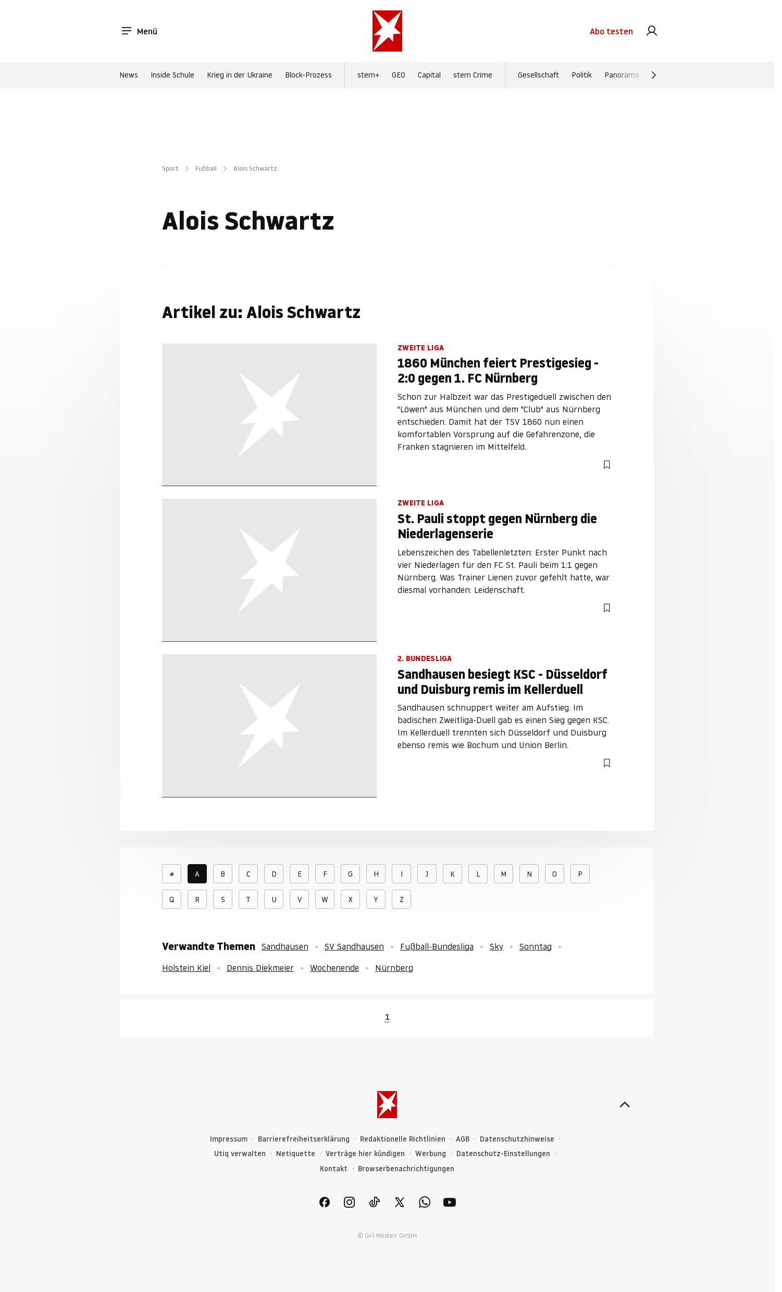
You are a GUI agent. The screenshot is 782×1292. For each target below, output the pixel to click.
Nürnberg (394, 967)
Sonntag (535, 946)
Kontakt (333, 1168)
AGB (462, 1139)
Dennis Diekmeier (260, 967)
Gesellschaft (538, 75)
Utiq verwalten (240, 1153)
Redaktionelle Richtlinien (402, 1139)
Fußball (206, 168)
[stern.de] (387, 31)
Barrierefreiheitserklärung (304, 1139)
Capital (429, 75)
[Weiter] (654, 75)
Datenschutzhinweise (517, 1139)
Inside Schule (172, 75)
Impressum (228, 1139)
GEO (398, 75)
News (128, 75)
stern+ (368, 75)
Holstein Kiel (186, 967)
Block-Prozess (308, 75)
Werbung (430, 1153)
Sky (496, 946)
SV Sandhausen (354, 946)
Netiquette (295, 1153)
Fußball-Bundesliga (437, 946)
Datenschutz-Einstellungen (503, 1153)
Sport (170, 168)
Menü (138, 31)
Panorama (621, 75)
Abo (611, 31)
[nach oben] (624, 1104)
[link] (651, 31)
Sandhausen (285, 946)
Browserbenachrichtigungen (406, 1168)
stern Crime (472, 75)
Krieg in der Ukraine (239, 75)
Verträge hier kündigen (365, 1153)
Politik (582, 75)
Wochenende (334, 967)
